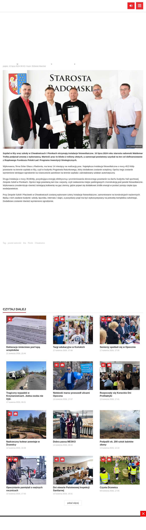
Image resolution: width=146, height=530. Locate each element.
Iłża (24, 243)
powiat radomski (14, 243)
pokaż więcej (73, 503)
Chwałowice (40, 243)
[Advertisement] (73, 223)
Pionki (30, 243)
